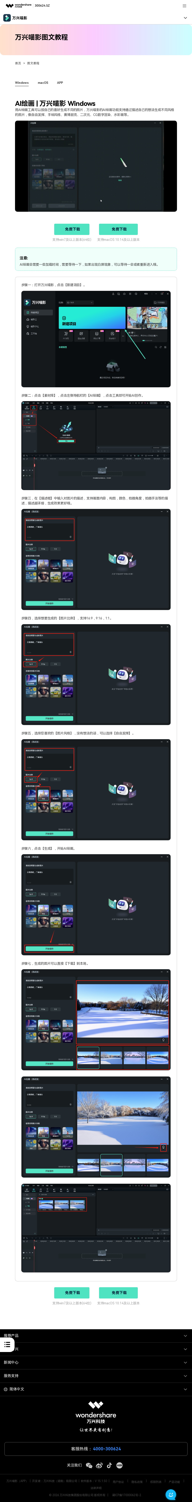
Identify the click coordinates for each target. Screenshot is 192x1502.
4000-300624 (107, 1449)
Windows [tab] (22, 83)
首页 (18, 63)
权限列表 (155, 1482)
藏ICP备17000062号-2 (126, 1495)
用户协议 (118, 1482)
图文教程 (33, 63)
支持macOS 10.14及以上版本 (118, 240)
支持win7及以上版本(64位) (71, 240)
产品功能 (174, 1482)
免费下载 (72, 229)
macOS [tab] (43, 83)
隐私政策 (137, 1482)
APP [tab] (60, 83)
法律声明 (96, 1488)
